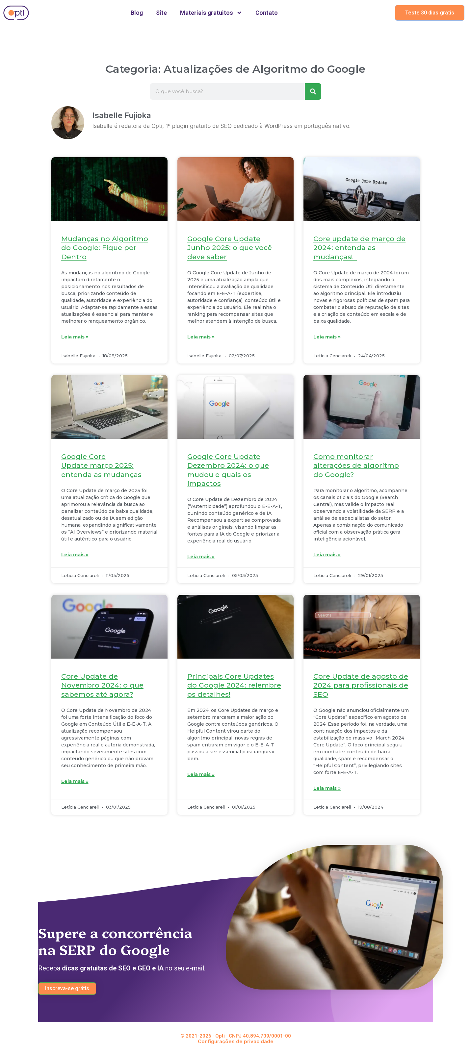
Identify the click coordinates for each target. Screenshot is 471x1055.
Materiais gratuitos (211, 13)
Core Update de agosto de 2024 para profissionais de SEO (360, 685)
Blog (137, 12)
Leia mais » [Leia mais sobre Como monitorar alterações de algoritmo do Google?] (327, 555)
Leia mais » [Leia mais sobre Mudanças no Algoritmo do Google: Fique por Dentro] (75, 337)
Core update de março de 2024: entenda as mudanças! (359, 248)
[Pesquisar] (313, 91)
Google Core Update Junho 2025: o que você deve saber (229, 248)
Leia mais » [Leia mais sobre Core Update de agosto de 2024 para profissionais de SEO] (327, 788)
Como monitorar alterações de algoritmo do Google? (356, 465)
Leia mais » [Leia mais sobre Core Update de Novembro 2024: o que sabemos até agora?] (75, 781)
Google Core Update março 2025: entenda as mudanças (101, 465)
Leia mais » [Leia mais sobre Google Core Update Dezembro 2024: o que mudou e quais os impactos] (201, 557)
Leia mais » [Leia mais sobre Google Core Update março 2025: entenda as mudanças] (75, 555)
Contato (266, 12)
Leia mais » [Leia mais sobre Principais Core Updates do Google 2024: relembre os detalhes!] (201, 774)
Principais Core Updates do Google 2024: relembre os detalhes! (234, 685)
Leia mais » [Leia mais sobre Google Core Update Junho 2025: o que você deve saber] (201, 337)
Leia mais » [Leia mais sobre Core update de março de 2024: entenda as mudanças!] (327, 337)
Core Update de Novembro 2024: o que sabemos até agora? (102, 685)
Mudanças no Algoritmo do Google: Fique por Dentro (104, 248)
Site (161, 12)
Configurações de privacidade (236, 1041)
